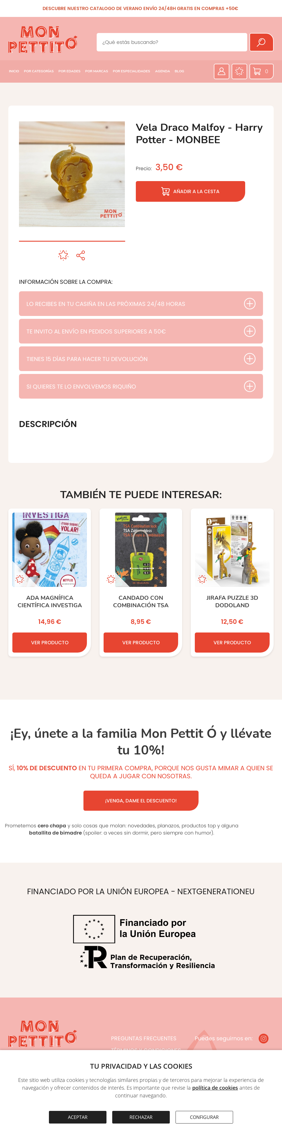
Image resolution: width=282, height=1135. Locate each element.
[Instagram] (263, 1038)
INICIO (14, 71)
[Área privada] (221, 71)
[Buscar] (261, 42)
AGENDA (162, 71)
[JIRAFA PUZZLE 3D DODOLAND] (232, 583)
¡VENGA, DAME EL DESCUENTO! (141, 800)
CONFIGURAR (204, 1117)
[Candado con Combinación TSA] (141, 583)
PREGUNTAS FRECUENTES (143, 1038)
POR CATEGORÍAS (39, 71)
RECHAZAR (141, 1117)
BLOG (179, 71)
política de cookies (215, 1087)
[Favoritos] (239, 71)
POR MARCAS (96, 71)
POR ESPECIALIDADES (131, 71)
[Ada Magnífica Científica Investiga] (49, 583)
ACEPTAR (77, 1117)
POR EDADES (69, 71)
